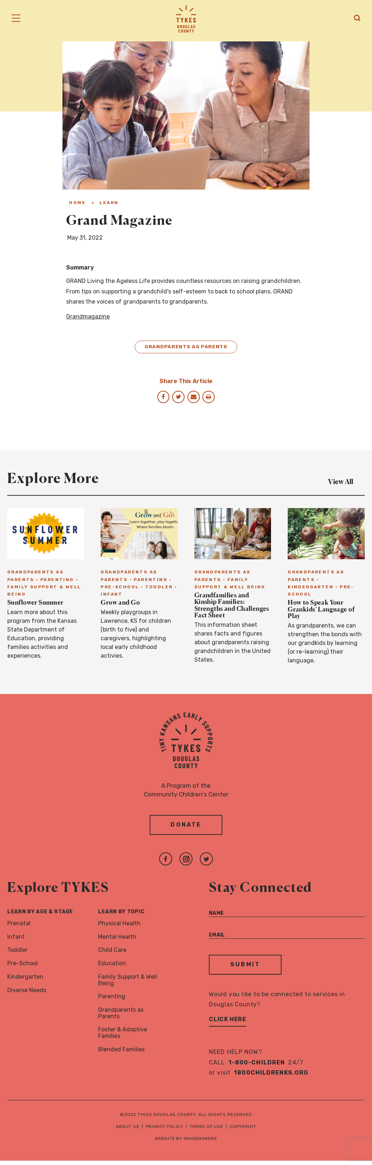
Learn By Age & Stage (40, 916)
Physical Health (119, 927)
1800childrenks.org (271, 1076)
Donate (185, 828)
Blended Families (121, 1053)
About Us (128, 1130)
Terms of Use (206, 1130)
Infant (16, 940)
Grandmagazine (88, 316)
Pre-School (22, 967)
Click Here (227, 1023)
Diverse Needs (26, 994)
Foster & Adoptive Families (122, 1037)
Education (112, 967)
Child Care (112, 954)
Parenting (111, 1000)
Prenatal (19, 927)
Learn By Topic (121, 916)
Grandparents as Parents (186, 347)
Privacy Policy (164, 1130)
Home (77, 202)
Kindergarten (25, 981)
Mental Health (117, 940)
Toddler (17, 954)
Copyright (243, 1130)
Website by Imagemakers (186, 1142)
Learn (109, 202)
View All (346, 483)
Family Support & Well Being (127, 984)
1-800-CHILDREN (257, 1066)
